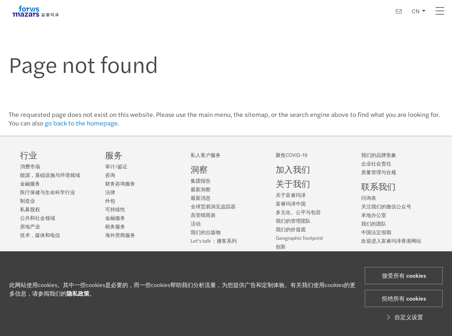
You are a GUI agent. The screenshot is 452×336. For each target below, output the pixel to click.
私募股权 (30, 209)
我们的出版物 (206, 232)
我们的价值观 (291, 229)
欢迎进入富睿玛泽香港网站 (391, 240)
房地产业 (30, 226)
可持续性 (115, 209)
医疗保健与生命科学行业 (47, 192)
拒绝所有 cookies (404, 298)
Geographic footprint (299, 237)
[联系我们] (399, 11)
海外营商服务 (120, 234)
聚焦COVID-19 (292, 154)
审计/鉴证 (116, 166)
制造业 (27, 200)
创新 (281, 246)
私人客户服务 (206, 154)
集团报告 (201, 180)
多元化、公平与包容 (298, 212)
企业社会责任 (376, 163)
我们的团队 (373, 223)
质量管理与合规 (378, 172)
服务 (113, 155)
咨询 (110, 174)
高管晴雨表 (203, 214)
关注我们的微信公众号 (386, 206)
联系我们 (378, 186)
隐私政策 (78, 293)
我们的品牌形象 (378, 154)
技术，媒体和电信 (40, 234)
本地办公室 (373, 214)
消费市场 (30, 166)
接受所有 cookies (404, 275)
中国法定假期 (376, 232)
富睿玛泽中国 (291, 203)
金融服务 (30, 183)
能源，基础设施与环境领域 (50, 174)
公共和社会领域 (37, 217)
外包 (110, 200)
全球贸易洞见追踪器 (213, 206)
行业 (28, 155)
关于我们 (293, 183)
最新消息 (201, 197)
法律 (110, 192)
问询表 (368, 197)
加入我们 (293, 169)
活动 (196, 223)
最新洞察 (201, 189)
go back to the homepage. (82, 122)
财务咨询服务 (120, 183)
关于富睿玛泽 (291, 194)
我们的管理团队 (293, 220)
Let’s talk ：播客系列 (214, 240)
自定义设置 (403, 317)
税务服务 (115, 226)
